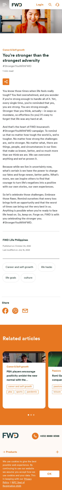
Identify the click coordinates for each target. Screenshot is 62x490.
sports (19, 392)
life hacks (46, 267)
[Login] (40, 4)
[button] (40, 4)
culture (28, 277)
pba (10, 392)
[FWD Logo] (17, 4)
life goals (11, 277)
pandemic (32, 392)
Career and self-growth (19, 267)
